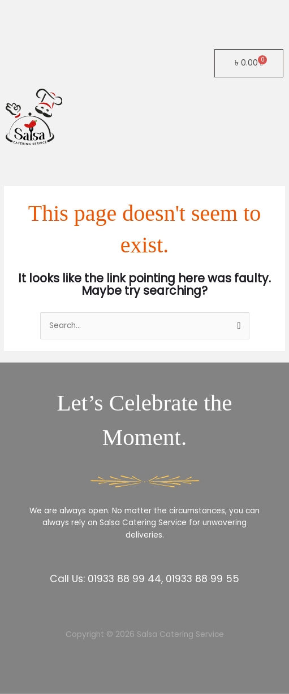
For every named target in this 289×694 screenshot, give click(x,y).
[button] (144, 162)
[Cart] (248, 63)
